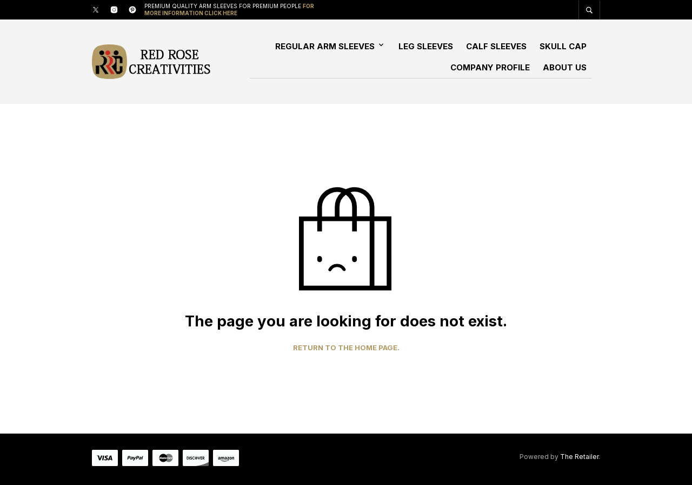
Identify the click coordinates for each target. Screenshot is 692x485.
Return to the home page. (346, 348)
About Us (565, 67)
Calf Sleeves (496, 46)
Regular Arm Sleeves (325, 46)
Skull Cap (563, 46)
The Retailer (579, 457)
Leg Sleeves (425, 46)
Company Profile (490, 67)
